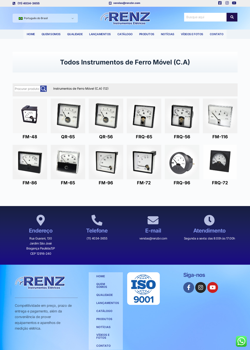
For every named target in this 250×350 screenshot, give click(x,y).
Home (31, 34)
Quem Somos (51, 34)
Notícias (167, 34)
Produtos (146, 34)
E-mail (153, 230)
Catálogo (125, 34)
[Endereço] (40, 220)
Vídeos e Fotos (192, 34)
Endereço (40, 230)
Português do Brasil (33, 18)
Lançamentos (100, 34)
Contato (216, 34)
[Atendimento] (209, 220)
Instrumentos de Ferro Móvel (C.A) (80, 88)
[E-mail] (153, 220)
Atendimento (209, 230)
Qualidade (75, 34)
